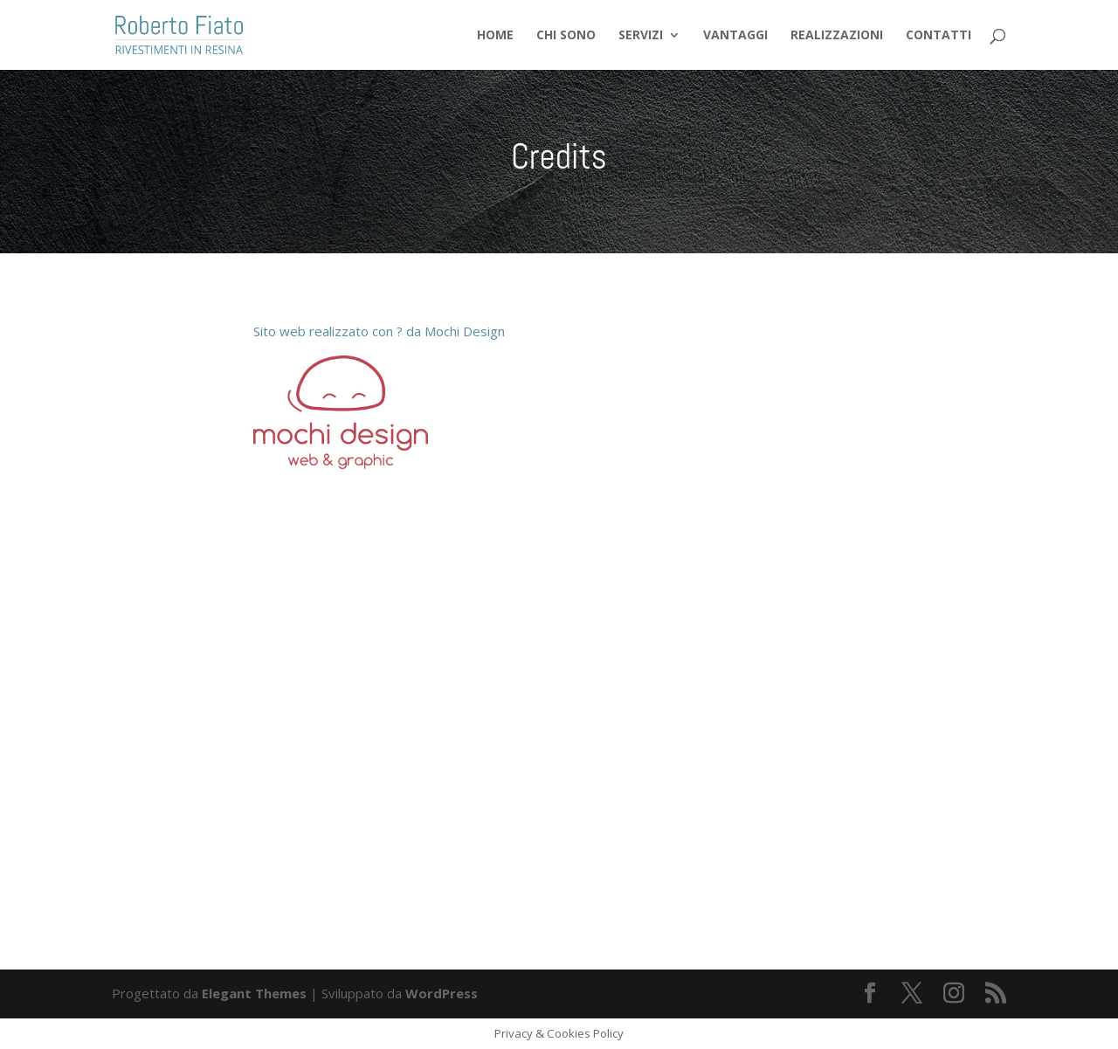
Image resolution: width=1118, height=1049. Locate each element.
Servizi (640, 36)
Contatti (938, 36)
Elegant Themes (254, 993)
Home (495, 36)
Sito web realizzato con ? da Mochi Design (379, 331)
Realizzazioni (836, 36)
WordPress (441, 993)
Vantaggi (735, 36)
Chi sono (566, 36)
